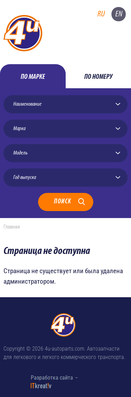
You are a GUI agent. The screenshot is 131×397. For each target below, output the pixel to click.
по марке (33, 77)
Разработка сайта (52, 377)
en (118, 14)
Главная (11, 227)
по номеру (98, 77)
